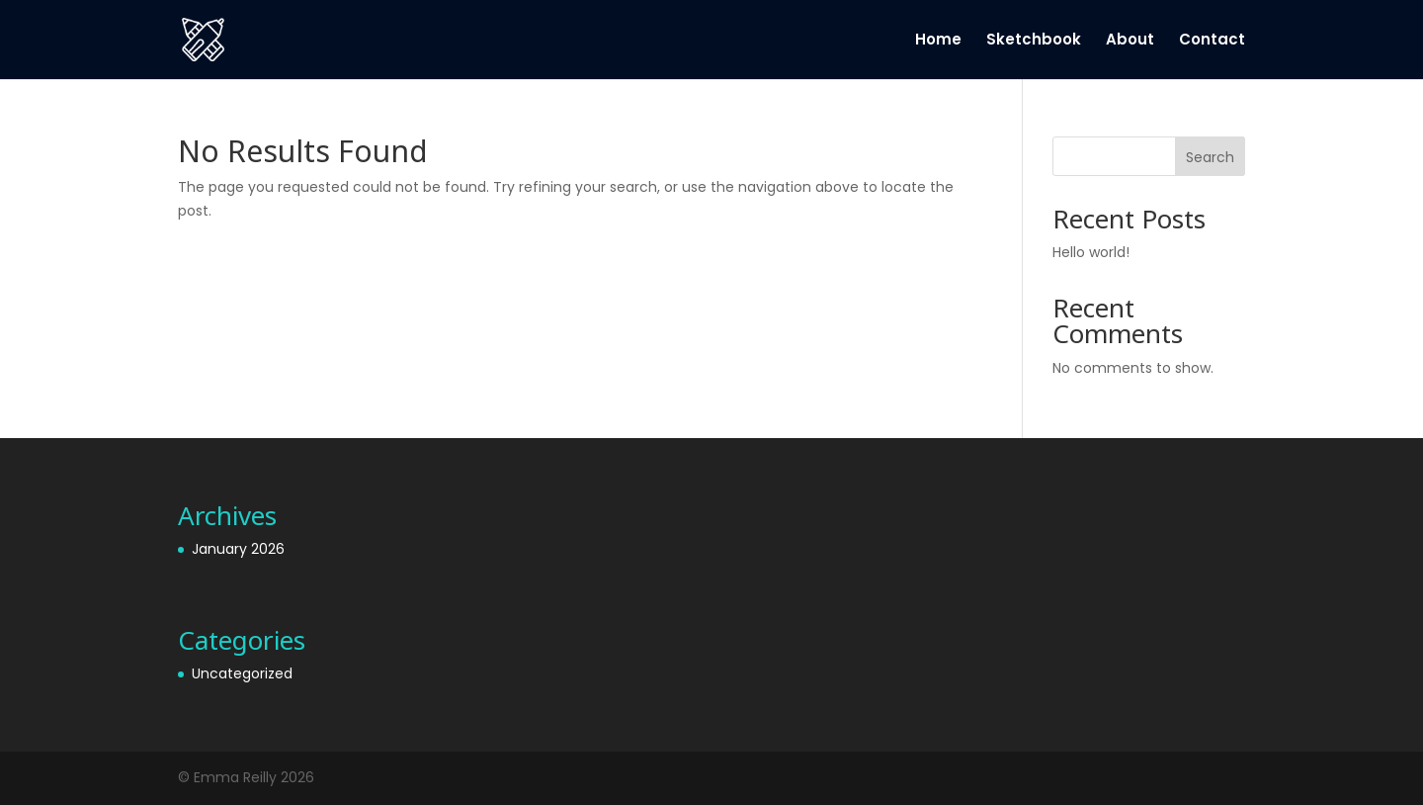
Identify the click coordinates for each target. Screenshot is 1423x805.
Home (938, 41)
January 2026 (238, 549)
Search (1210, 157)
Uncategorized (242, 673)
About (1130, 41)
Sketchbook (1033, 41)
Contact (1212, 41)
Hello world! (1091, 252)
